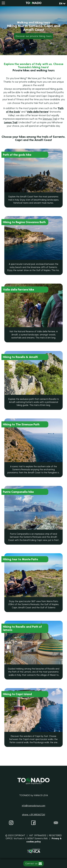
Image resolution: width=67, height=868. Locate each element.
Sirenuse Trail (50, 118)
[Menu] (3, 3)
